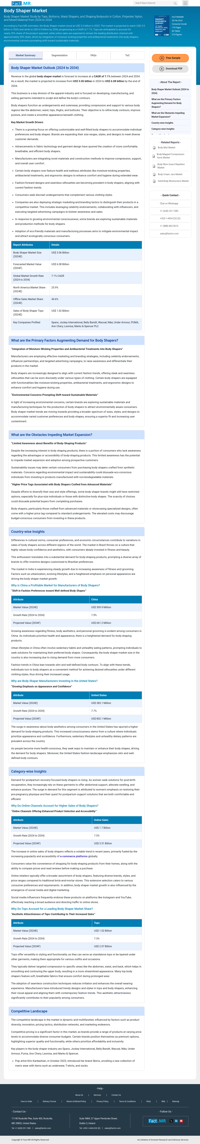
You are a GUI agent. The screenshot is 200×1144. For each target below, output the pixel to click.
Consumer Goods (179, 24)
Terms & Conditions (127, 1101)
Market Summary (26, 55)
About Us (79, 1095)
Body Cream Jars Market (167, 174)
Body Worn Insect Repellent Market (168, 166)
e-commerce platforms (73, 856)
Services (97, 1095)
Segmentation (60, 55)
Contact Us (116, 1095)
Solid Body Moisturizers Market (170, 181)
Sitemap (175, 1101)
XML (163, 1101)
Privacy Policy (102, 1101)
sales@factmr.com (43, 1128)
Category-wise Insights (163, 129)
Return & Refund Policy (76, 1101)
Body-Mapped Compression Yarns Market (168, 156)
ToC (127, 55)
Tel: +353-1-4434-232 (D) (89, 1128)
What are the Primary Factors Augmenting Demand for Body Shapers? (167, 103)
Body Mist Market (163, 147)
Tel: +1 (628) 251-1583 (21, 1128)
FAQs (93, 55)
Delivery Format (49, 1101)
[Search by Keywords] (155, 3)
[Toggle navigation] (185, 3)
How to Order (26, 1101)
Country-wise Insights (162, 123)
